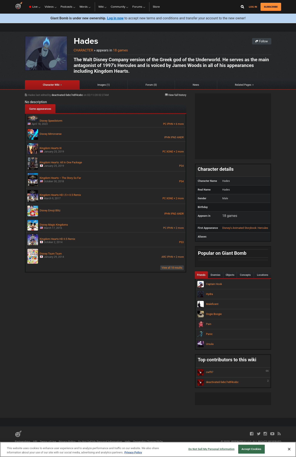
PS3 (181, 242)
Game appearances (40, 108)
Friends (201, 274)
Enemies (215, 274)
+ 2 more (179, 151)
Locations (262, 274)
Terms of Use (48, 441)
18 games (120, 50)
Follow (261, 41)
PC (164, 123)
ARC (163, 256)
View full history (175, 95)
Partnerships (22, 441)
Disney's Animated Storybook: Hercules (245, 227)
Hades (86, 41)
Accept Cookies (251, 449)
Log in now (115, 18)
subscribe (271, 7)
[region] (148, 449)
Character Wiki (51, 84)
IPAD (173, 137)
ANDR (180, 137)
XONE (169, 151)
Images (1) (103, 84)
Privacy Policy (67, 441)
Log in (253, 7)
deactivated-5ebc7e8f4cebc (68, 95)
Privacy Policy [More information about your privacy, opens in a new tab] (133, 452)
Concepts (245, 274)
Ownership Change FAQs (148, 441)
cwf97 (233, 372)
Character (83, 50)
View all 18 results (172, 267)
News (196, 84)
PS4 (181, 165)
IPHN (170, 123)
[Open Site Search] (242, 7)
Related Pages (243, 84)
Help (127, 441)
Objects (230, 274)
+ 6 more (179, 123)
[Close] (289, 449)
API (35, 441)
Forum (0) (151, 84)
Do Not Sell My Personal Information (100, 441)
